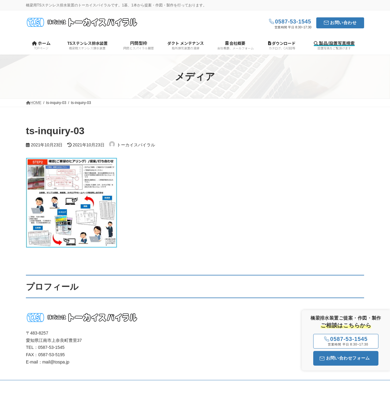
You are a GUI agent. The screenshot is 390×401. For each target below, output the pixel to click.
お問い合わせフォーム (345, 358)
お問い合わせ (343, 22)
